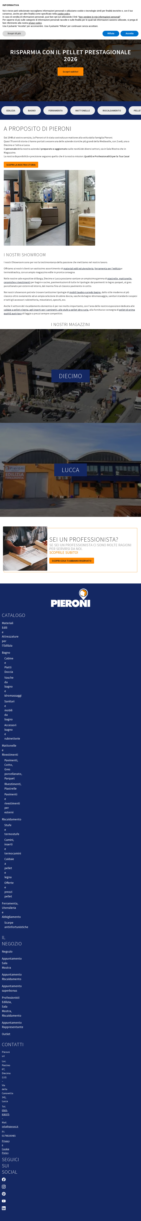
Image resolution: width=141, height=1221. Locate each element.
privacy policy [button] (35, 23)
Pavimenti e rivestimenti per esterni (12, 803)
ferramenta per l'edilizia (108, 268)
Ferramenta (56, 110)
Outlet (6, 1034)
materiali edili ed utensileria (78, 268)
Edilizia (10, 110)
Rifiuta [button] (111, 33)
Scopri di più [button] (14, 33)
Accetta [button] (129, 33)
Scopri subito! (70, 71)
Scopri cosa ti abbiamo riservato (71, 560)
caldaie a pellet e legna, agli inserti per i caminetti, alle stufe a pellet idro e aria (46, 309)
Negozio (7, 951)
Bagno (32, 110)
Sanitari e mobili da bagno (9, 710)
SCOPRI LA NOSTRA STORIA (21, 164)
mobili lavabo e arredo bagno (85, 292)
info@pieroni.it (10, 1126)
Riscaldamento (112, 110)
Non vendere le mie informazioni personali (99, 17)
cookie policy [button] (63, 14)
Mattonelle (82, 110)
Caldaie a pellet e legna (9, 868)
